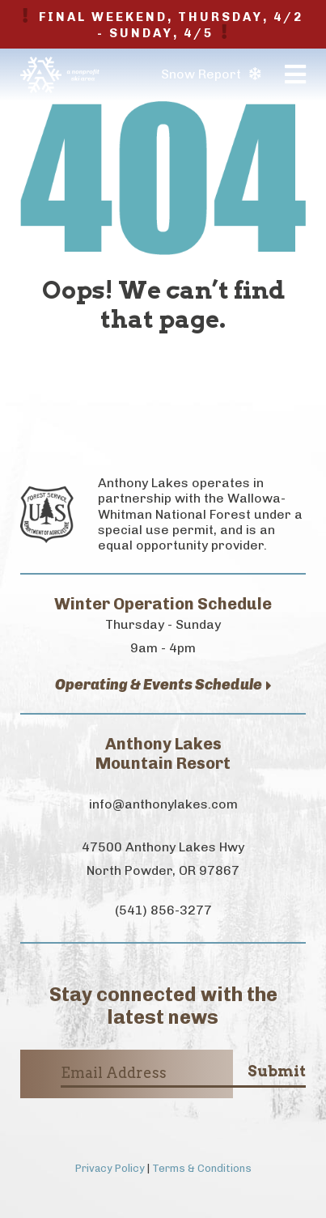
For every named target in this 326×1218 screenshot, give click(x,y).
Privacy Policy (110, 1168)
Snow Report (210, 74)
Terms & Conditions (202, 1168)
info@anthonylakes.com (163, 804)
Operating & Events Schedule (163, 685)
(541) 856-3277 (163, 910)
